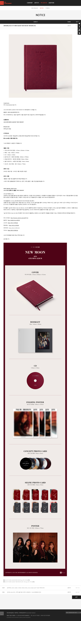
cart (79, 33)
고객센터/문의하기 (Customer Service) (27, 612)
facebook (79, 26)
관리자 (69, 25)
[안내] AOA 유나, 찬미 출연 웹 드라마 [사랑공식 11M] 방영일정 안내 (24, 592)
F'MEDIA (48, 8)
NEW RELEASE (34, 8)
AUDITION (51, 2)
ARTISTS (36, 2)
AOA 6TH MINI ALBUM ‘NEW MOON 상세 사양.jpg (16, 581)
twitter (79, 23)
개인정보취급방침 (10, 612)
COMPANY (30, 2)
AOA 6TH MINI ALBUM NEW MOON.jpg (13, 580)
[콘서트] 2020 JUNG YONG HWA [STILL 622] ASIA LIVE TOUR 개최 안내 (25, 587)
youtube (79, 29)
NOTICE (41, 8)
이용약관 (16, 612)
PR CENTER (44, 2)
